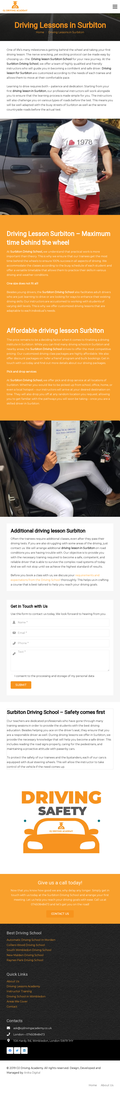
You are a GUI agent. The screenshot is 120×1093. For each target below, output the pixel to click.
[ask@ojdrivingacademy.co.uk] (10, 1028)
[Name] (60, 622)
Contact (12, 1006)
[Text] (60, 660)
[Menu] (115, 6)
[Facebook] (10, 1050)
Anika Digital (32, 1072)
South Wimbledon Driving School (29, 950)
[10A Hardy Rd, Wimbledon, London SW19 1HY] (10, 1041)
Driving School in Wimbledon (26, 996)
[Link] (15, 6)
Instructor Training (19, 991)
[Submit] (21, 685)
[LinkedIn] (24, 1050)
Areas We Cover (17, 1001)
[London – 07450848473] (10, 1034)
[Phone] (60, 643)
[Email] (60, 633)
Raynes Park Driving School (25, 960)
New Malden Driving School (25, 955)
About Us (13, 981)
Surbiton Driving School (26, 251)
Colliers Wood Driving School (26, 945)
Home (93, 1085)
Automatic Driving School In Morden (31, 939)
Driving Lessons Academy (23, 986)
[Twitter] (17, 1050)
